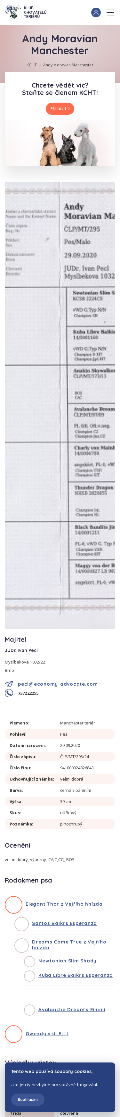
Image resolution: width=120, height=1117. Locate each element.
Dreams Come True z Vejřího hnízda (69, 944)
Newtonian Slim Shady (67, 960)
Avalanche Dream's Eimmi (71, 1009)
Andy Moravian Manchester (68, 65)
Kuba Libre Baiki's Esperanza (75, 975)
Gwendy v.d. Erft (47, 1033)
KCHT (31, 65)
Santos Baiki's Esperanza (64, 923)
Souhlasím (28, 1099)
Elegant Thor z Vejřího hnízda (64, 904)
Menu (110, 10)
